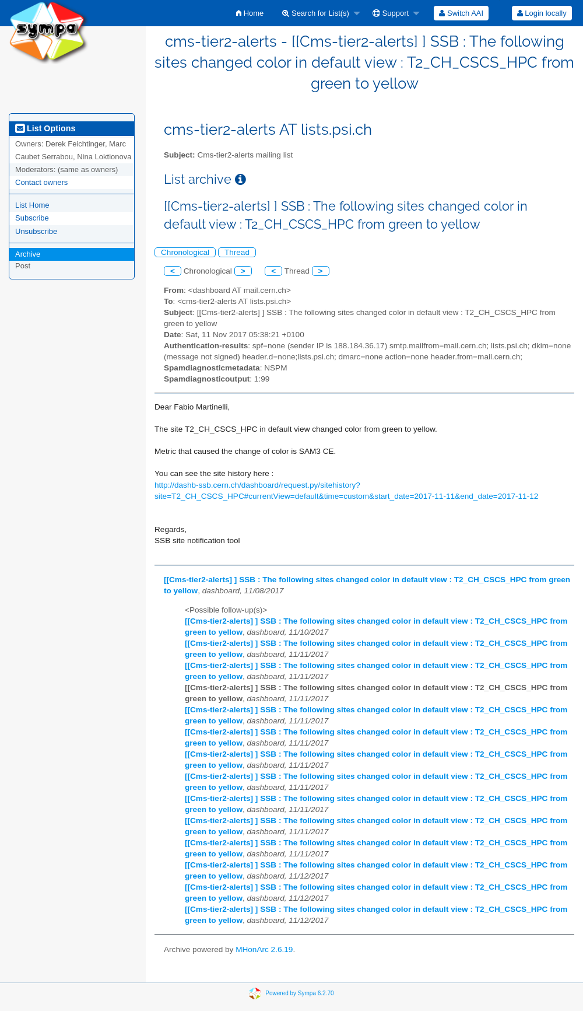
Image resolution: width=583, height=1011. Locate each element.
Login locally (542, 13)
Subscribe (32, 218)
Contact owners (41, 182)
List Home (32, 205)
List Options (45, 128)
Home (250, 13)
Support (391, 13)
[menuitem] (250, 13)
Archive (27, 254)
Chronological (185, 252)
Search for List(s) (315, 13)
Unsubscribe (36, 231)
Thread (237, 252)
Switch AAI (461, 13)
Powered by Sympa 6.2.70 (299, 993)
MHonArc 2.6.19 (264, 949)
